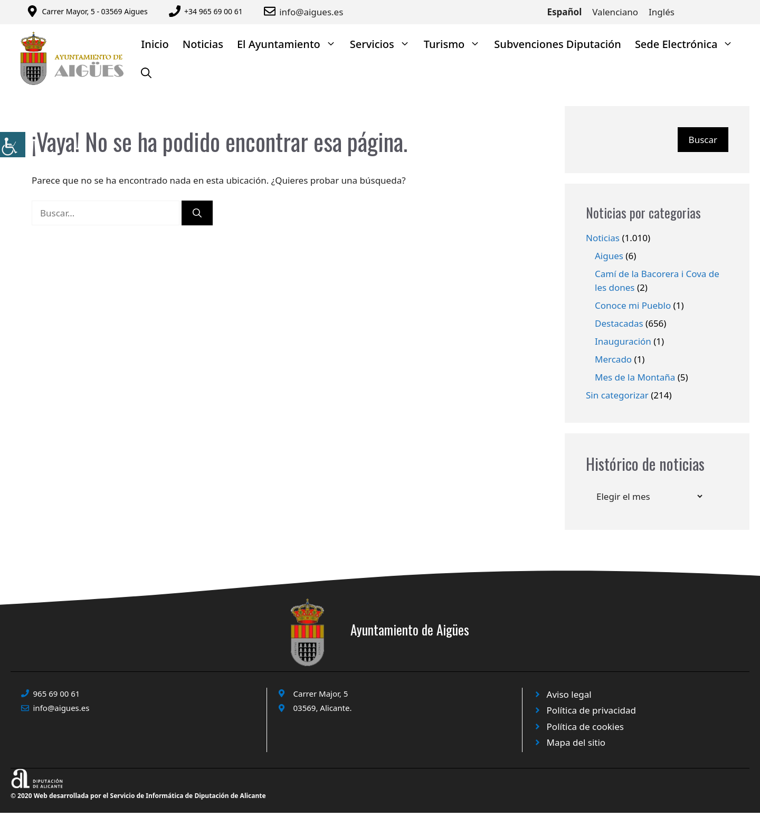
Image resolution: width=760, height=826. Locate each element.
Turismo (456, 44)
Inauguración (623, 341)
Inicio (154, 44)
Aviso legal (569, 694)
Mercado (613, 359)
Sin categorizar (617, 395)
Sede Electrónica (687, 44)
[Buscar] (197, 213)
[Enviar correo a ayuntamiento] (271, 11)
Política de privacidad (591, 710)
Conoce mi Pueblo (633, 305)
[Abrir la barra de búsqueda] (146, 73)
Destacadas (619, 323)
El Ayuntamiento (290, 44)
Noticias (203, 44)
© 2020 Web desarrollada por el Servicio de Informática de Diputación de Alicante (138, 795)
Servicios (383, 44)
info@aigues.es (311, 12)
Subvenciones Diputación (557, 44)
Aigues (609, 256)
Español (564, 12)
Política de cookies (585, 726)
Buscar (703, 140)
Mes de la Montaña (635, 377)
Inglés (661, 12)
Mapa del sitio (576, 742)
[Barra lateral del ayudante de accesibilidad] (12, 144)
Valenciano (615, 12)
